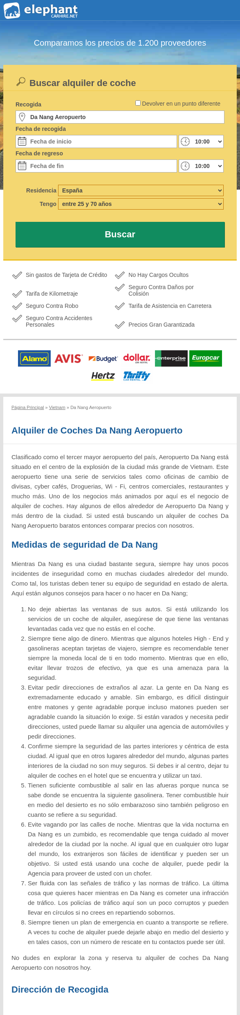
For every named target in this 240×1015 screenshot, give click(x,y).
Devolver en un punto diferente (181, 103)
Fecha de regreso (39, 153)
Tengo (48, 204)
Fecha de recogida (41, 129)
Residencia (41, 190)
